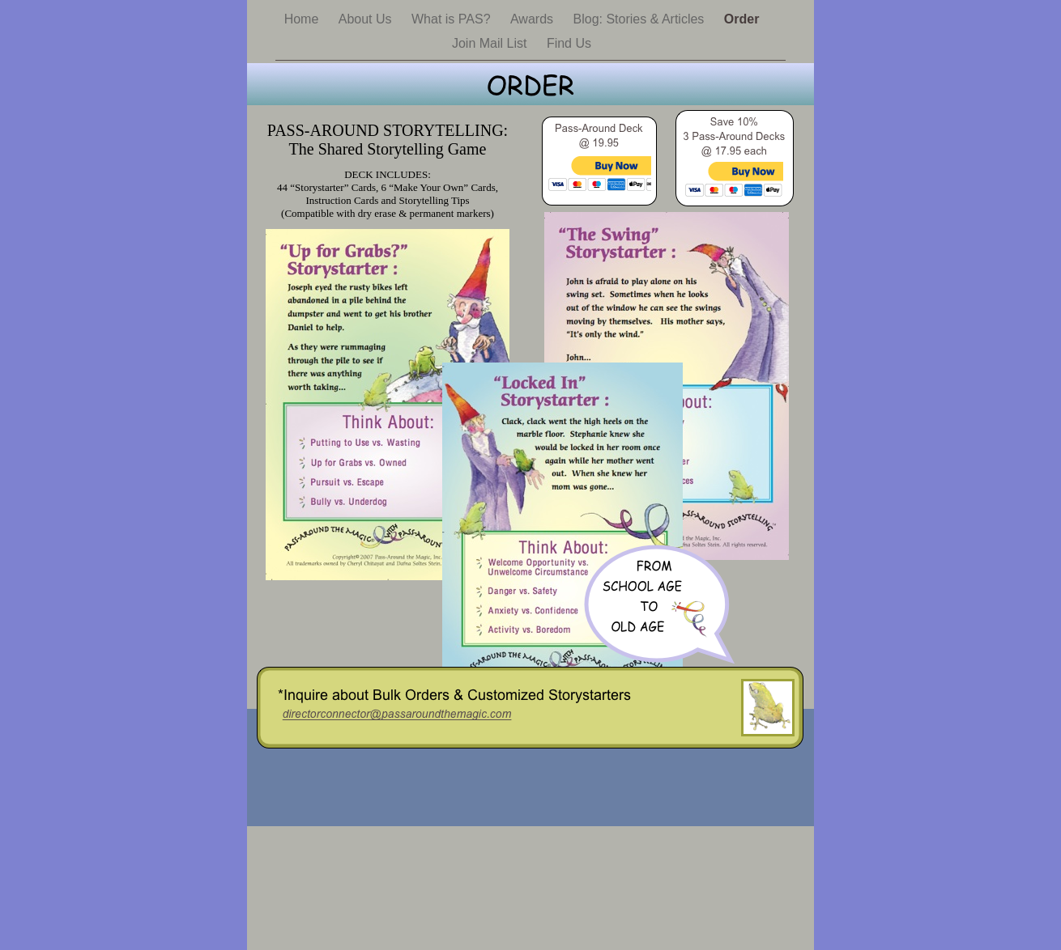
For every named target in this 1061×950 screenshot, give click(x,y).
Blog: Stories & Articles (640, 19)
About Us (367, 19)
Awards (533, 19)
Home (303, 19)
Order (742, 19)
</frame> (599, 185)
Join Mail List (491, 43)
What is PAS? (452, 19)
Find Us (569, 43)
